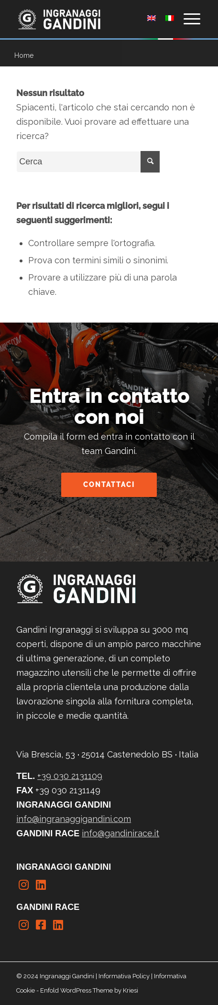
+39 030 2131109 (69, 776)
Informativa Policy (124, 976)
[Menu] (187, 19)
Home (23, 55)
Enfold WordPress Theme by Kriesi (89, 990)
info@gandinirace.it (120, 833)
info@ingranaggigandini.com (73, 819)
